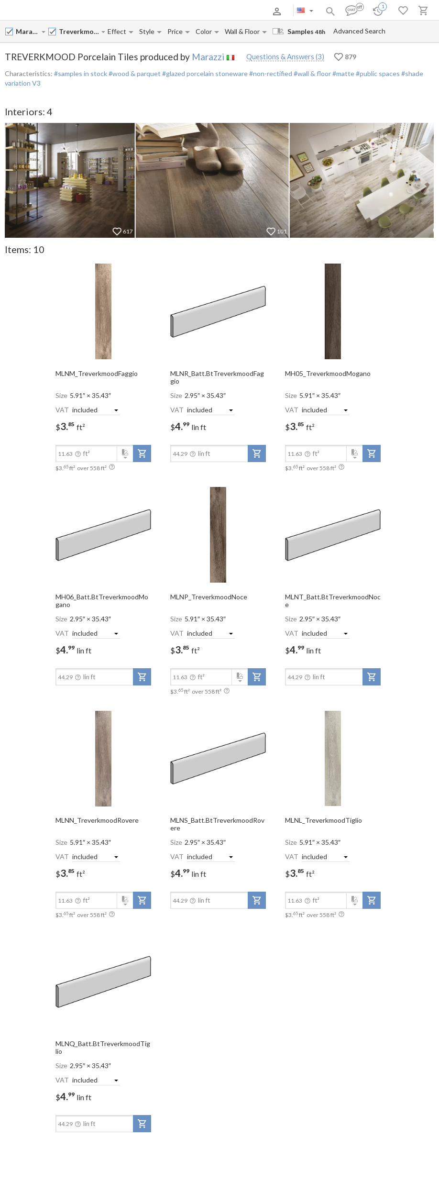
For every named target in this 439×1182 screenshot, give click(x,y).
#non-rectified (270, 73)
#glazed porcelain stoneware (204, 73)
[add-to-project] (142, 453)
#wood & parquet (134, 73)
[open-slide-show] (103, 311)
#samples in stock (80, 73)
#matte (342, 73)
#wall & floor (311, 73)
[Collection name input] (79, 31)
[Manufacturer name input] (28, 31)
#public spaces (377, 73)
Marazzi (208, 56)
